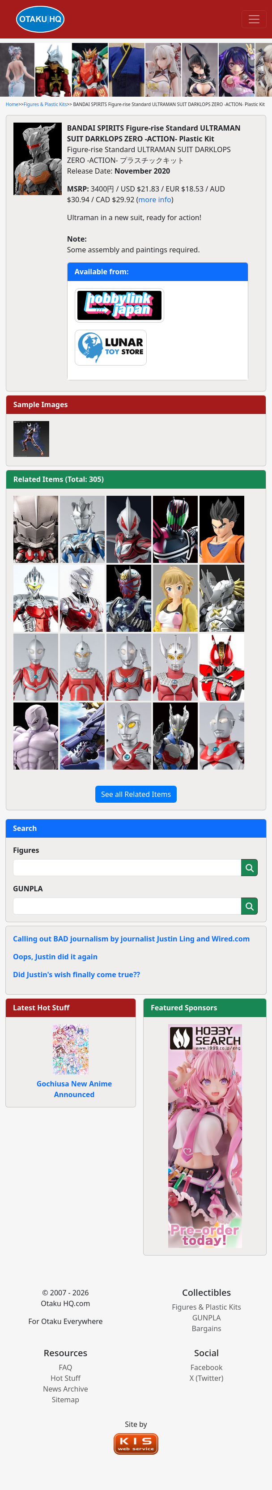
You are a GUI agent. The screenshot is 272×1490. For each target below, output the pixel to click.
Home (12, 104)
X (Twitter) (207, 1378)
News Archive (65, 1389)
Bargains (206, 1328)
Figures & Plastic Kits (45, 104)
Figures (26, 850)
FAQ (65, 1367)
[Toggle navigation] (254, 19)
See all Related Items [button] (136, 794)
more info (154, 199)
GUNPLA (28, 889)
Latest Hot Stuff (41, 1008)
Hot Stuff (66, 1378)
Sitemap (66, 1400)
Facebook (207, 1367)
